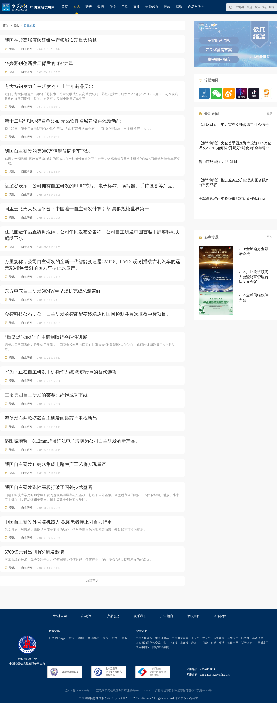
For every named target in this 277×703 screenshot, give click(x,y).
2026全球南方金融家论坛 (253, 251)
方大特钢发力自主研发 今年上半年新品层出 (49, 86)
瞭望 (213, 642)
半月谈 (203, 642)
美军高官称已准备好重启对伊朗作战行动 (232, 198)
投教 (167, 7)
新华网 (245, 638)
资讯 (76, 7)
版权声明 (193, 616)
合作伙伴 (219, 616)
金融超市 (151, 7)
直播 (136, 7)
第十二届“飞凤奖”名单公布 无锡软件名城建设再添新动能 (63, 121)
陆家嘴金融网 (160, 647)
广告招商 (166, 616)
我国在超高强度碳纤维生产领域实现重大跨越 (51, 40)
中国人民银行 (144, 638)
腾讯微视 (93, 638)
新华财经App (57, 638)
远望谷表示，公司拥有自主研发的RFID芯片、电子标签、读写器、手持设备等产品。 (91, 185)
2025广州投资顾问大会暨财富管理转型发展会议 (253, 277)
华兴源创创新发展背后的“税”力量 (39, 63)
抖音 (105, 638)
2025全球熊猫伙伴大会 (253, 297)
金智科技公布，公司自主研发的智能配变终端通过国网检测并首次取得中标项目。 (88, 314)
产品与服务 (196, 7)
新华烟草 (246, 642)
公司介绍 (87, 616)
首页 (64, 7)
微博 (81, 638)
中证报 (173, 642)
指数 (179, 7)
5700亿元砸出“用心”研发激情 (34, 552)
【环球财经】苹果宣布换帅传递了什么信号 (234, 125)
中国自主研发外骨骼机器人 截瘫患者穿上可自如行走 (58, 521)
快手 (115, 638)
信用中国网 (143, 647)
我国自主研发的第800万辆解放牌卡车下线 (47, 151)
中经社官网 (59, 616)
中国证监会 (162, 638)
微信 (71, 638)
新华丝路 (218, 638)
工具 (124, 7)
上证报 (184, 642)
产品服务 (113, 616)
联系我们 (140, 616)
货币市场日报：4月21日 (218, 162)
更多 (269, 113)
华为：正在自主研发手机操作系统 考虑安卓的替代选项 (61, 371)
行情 (112, 7)
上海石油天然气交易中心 (151, 642)
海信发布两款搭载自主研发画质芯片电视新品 (51, 418)
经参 (194, 642)
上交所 (195, 638)
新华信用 (232, 638)
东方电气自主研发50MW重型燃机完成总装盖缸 (53, 291)
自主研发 (26, 49)
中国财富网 (262, 642)
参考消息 (257, 638)
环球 (221, 642)
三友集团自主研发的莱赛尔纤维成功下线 (46, 394)
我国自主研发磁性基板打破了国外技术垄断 (48, 487)
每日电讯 (232, 642)
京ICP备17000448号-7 (78, 690)
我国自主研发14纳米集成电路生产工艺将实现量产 (55, 464)
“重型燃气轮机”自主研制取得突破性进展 (46, 337)
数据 (100, 7)
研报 (88, 7)
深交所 (206, 638)
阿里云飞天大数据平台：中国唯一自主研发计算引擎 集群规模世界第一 (77, 208)
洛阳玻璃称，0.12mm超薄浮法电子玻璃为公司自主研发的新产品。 (72, 441)
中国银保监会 (180, 638)
